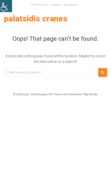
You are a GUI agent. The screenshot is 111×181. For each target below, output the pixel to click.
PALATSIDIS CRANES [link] (36, 18)
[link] (6, 6)
